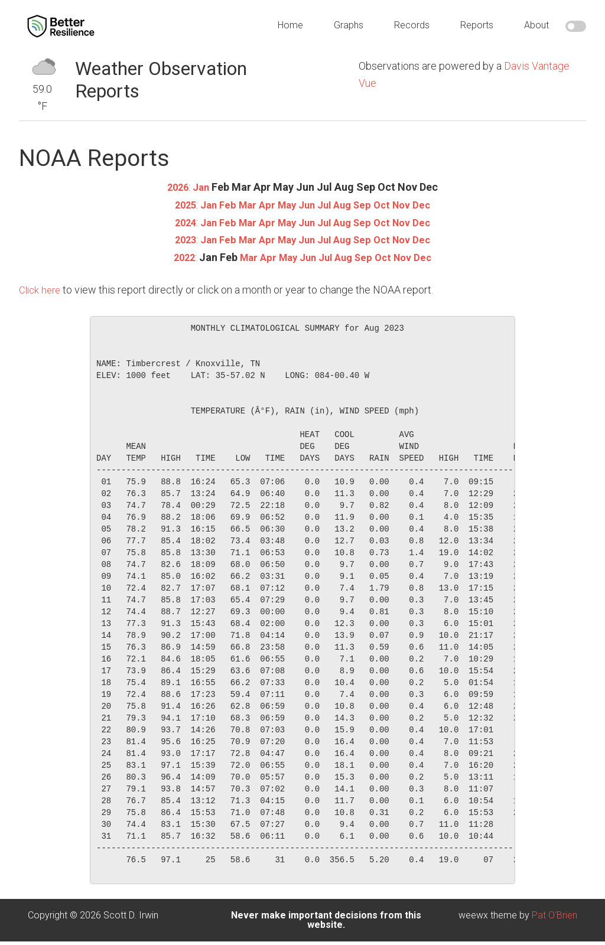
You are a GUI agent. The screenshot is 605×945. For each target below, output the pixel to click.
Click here (41, 288)
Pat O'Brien (554, 913)
